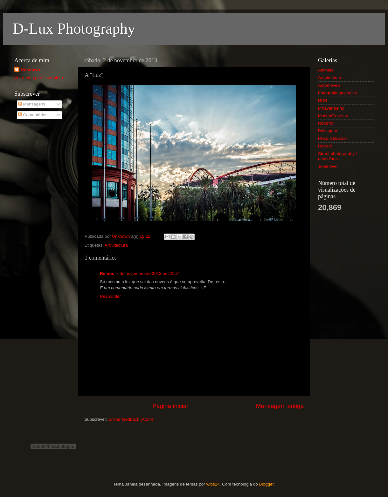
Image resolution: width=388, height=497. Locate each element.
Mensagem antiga (280, 406)
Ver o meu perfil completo (38, 77)
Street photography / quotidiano (337, 156)
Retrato (325, 146)
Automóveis (329, 85)
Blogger (266, 484)
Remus (107, 273)
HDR (322, 100)
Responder (110, 296)
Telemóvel (327, 166)
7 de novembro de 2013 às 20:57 (147, 273)
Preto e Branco (332, 138)
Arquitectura (116, 245)
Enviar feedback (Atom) (130, 419)
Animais (325, 70)
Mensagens (31, 104)
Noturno (325, 123)
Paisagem (327, 130)
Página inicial (170, 406)
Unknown (30, 69)
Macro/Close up (333, 115)
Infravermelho (331, 108)
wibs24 (213, 484)
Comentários (32, 114)
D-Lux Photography (74, 28)
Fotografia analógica (337, 93)
